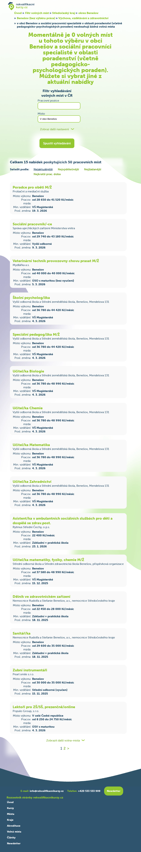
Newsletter (14, 843)
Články (11, 837)
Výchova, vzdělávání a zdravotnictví (83, 18)
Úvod (18, 13)
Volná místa (14, 831)
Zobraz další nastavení (54, 129)
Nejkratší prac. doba (47, 174)
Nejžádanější (92, 169)
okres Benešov (88, 13)
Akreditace (13, 825)
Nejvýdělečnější (68, 169)
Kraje (10, 819)
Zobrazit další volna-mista (63, 740)
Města (10, 814)
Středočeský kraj (63, 13)
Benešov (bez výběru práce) (36, 18)
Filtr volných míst (37, 13)
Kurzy (10, 808)
